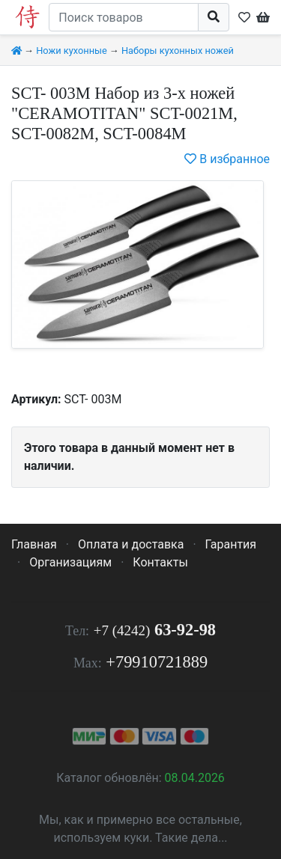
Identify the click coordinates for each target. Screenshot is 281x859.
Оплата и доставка (131, 544)
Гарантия (231, 544)
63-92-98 (155, 629)
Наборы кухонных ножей (177, 50)
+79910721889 (157, 661)
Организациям (70, 562)
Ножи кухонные (71, 50)
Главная (34, 544)
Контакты (160, 562)
